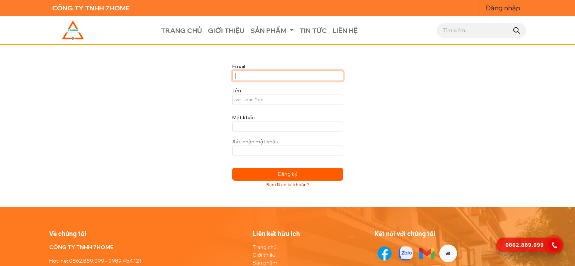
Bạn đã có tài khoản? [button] (287, 184)
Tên (236, 90)
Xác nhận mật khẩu (255, 141)
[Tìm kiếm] (516, 30)
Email (238, 66)
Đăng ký (288, 174)
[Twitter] (406, 253)
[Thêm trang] (448, 253)
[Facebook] (384, 253)
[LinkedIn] (427, 253)
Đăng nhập (503, 8)
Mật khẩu (243, 117)
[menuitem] (181, 30)
